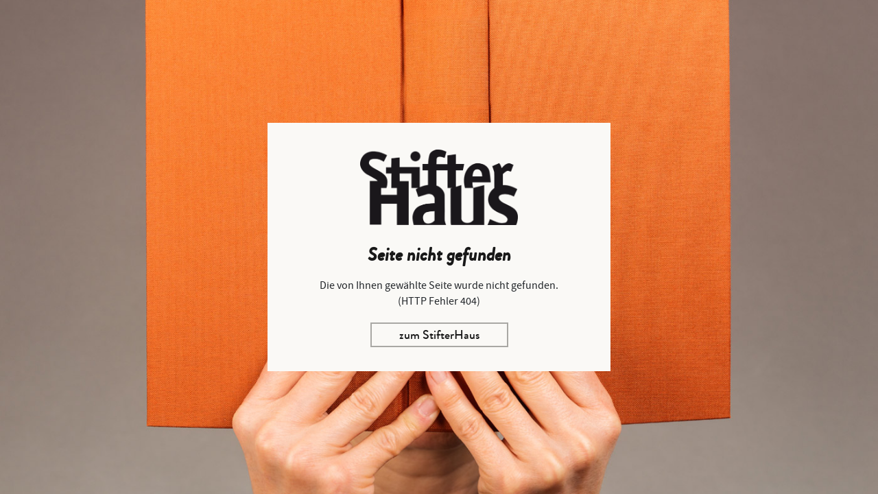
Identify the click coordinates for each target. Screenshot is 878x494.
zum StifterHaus (439, 335)
